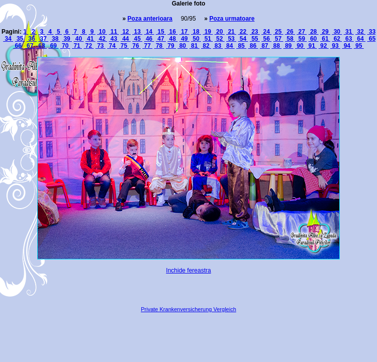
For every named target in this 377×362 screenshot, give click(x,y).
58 (290, 38)
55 (255, 38)
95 (359, 45)
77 (147, 45)
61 (325, 38)
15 (161, 31)
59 (302, 38)
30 (337, 31)
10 (102, 31)
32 (360, 31)
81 (195, 45)
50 (196, 38)
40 (78, 38)
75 (124, 45)
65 (371, 38)
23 (255, 31)
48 (172, 38)
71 (77, 45)
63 (349, 38)
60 (314, 38)
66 (18, 45)
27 (302, 31)
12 (126, 31)
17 (184, 31)
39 (67, 38)
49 (184, 38)
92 (324, 45)
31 (349, 31)
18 (196, 31)
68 (42, 45)
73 (101, 45)
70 (65, 45)
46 (149, 38)
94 (347, 45)
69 (53, 45)
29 (325, 31)
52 (220, 38)
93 (335, 45)
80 (182, 45)
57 (278, 38)
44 (126, 38)
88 (276, 45)
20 (220, 31)
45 (137, 38)
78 (159, 45)
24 (266, 31)
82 (206, 45)
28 (314, 31)
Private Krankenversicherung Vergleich (188, 309)
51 (208, 38)
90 (300, 45)
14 (149, 31)
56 (266, 38)
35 (20, 38)
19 (208, 31)
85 (241, 45)
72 (88, 45)
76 (136, 45)
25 (278, 31)
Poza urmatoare (231, 18)
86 (253, 45)
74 (112, 45)
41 (90, 38)
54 (243, 38)
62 (337, 38)
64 (360, 38)
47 (161, 38)
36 (32, 38)
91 (312, 45)
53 (231, 38)
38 (55, 38)
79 (171, 45)
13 (137, 31)
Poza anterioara (150, 18)
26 (290, 31)
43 (114, 38)
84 (230, 45)
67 (30, 45)
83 (218, 45)
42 (102, 38)
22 (243, 31)
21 (231, 31)
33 (371, 31)
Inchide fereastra (188, 270)
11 (114, 31)
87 (265, 45)
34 (8, 38)
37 (43, 38)
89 (289, 45)
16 (172, 31)
